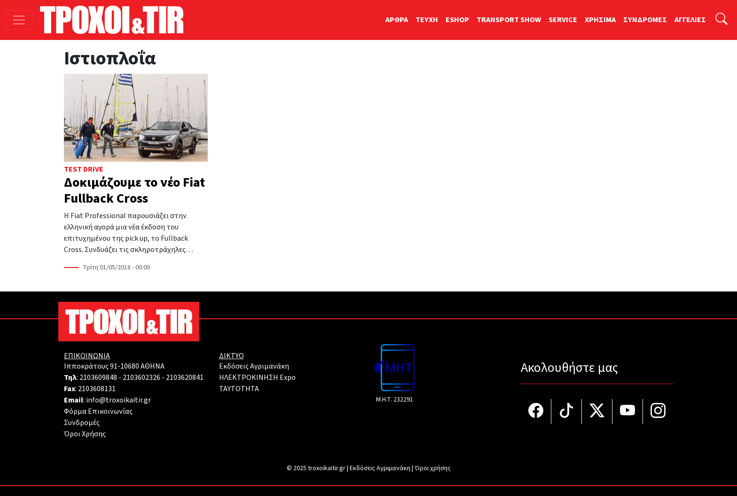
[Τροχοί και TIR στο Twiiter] (597, 411)
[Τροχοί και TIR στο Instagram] (658, 411)
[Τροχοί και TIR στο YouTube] (627, 411)
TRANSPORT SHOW (509, 20)
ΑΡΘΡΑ (396, 20)
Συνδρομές (82, 422)
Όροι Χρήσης (85, 434)
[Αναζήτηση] (721, 20)
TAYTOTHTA (239, 389)
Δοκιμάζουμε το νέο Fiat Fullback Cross (134, 190)
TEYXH (427, 20)
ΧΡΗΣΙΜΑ (600, 20)
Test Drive (83, 169)
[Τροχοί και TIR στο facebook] (536, 411)
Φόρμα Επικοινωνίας (98, 411)
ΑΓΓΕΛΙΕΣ (690, 20)
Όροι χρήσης (433, 468)
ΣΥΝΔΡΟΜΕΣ (645, 20)
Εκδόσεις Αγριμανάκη (254, 366)
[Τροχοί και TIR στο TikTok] (566, 411)
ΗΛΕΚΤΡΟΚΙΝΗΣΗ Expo (257, 377)
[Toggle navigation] (19, 20)
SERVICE (563, 20)
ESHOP (457, 20)
